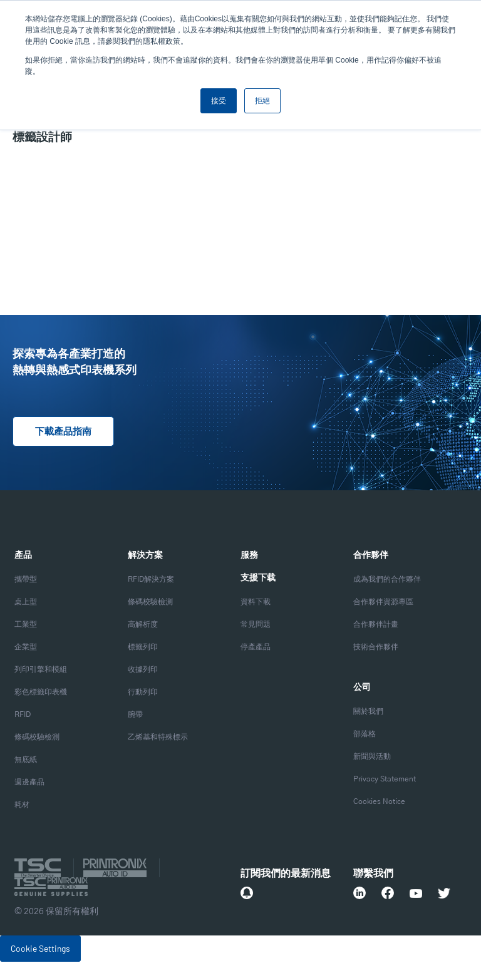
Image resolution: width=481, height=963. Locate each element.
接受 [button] (218, 100)
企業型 (25, 648)
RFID (22, 715)
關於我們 (368, 712)
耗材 (21, 806)
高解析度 (143, 625)
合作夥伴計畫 (375, 625)
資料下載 (255, 603)
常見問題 (255, 625)
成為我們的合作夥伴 (387, 580)
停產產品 (255, 648)
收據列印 (143, 670)
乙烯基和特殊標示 (158, 738)
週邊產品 (29, 783)
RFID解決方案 (151, 580)
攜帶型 (25, 580)
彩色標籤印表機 (40, 693)
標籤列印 (143, 648)
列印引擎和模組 (40, 670)
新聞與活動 (372, 757)
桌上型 (25, 603)
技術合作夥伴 (375, 648)
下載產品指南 (65, 433)
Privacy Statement (384, 780)
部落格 (364, 735)
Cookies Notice (379, 802)
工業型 (25, 625)
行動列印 (143, 693)
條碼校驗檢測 (36, 738)
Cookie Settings (40, 949)
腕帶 (135, 715)
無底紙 (25, 761)
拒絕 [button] (262, 100)
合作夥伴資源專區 (383, 603)
